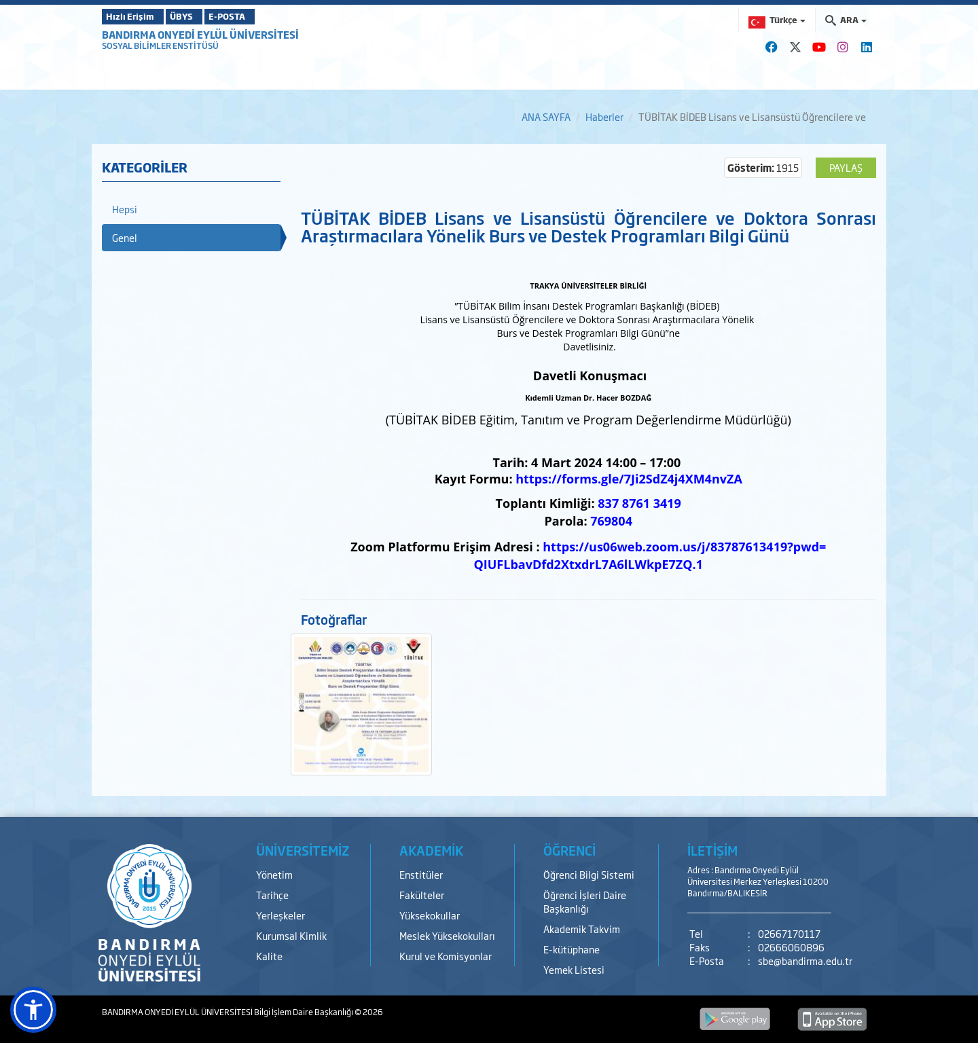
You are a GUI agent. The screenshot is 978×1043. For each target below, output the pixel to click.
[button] (33, 1009)
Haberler (604, 116)
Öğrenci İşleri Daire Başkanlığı (584, 901)
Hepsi (124, 209)
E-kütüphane (571, 949)
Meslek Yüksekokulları (447, 935)
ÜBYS (201, 16)
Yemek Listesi (573, 969)
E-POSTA (265, 16)
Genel (124, 237)
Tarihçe (272, 895)
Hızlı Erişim (135, 16)
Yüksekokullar (429, 915)
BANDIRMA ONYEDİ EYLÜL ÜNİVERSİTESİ (200, 34)
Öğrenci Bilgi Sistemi (588, 874)
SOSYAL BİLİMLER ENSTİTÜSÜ (160, 45)
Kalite (269, 956)
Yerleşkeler (280, 915)
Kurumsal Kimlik (291, 935)
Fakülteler (421, 895)
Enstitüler (421, 874)
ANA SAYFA (546, 116)
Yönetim (274, 874)
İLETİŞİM (712, 850)
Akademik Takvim (581, 928)
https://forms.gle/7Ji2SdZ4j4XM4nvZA (628, 479)
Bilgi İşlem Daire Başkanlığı (304, 1012)
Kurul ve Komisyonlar (445, 956)
